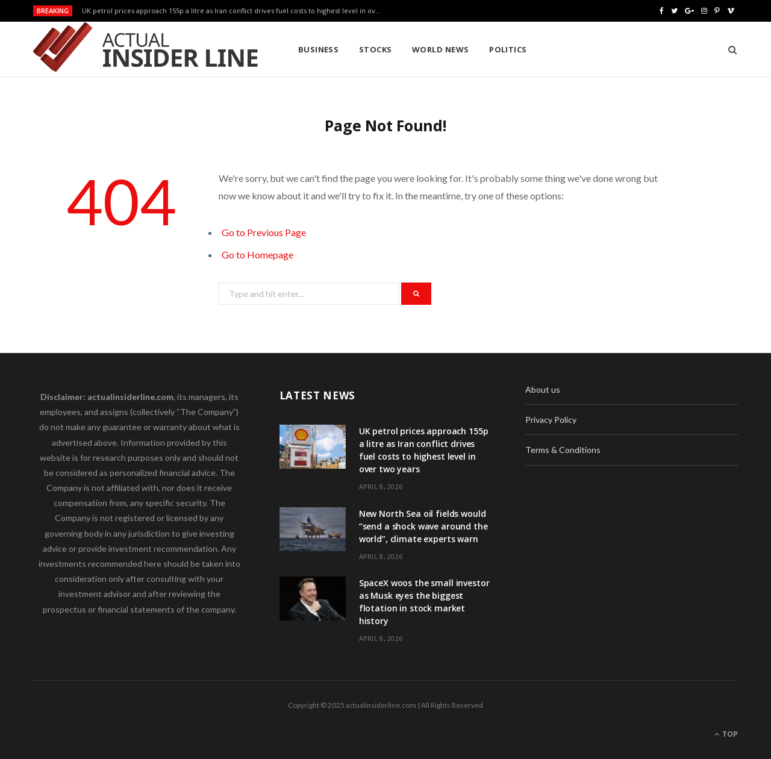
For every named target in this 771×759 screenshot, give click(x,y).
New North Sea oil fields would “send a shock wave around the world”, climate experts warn (423, 526)
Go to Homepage (257, 254)
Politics (508, 49)
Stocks (375, 49)
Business (318, 49)
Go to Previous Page (264, 232)
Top (726, 734)
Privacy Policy (550, 419)
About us (542, 389)
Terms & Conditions (563, 450)
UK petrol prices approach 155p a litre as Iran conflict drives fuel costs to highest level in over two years (235, 11)
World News (440, 49)
